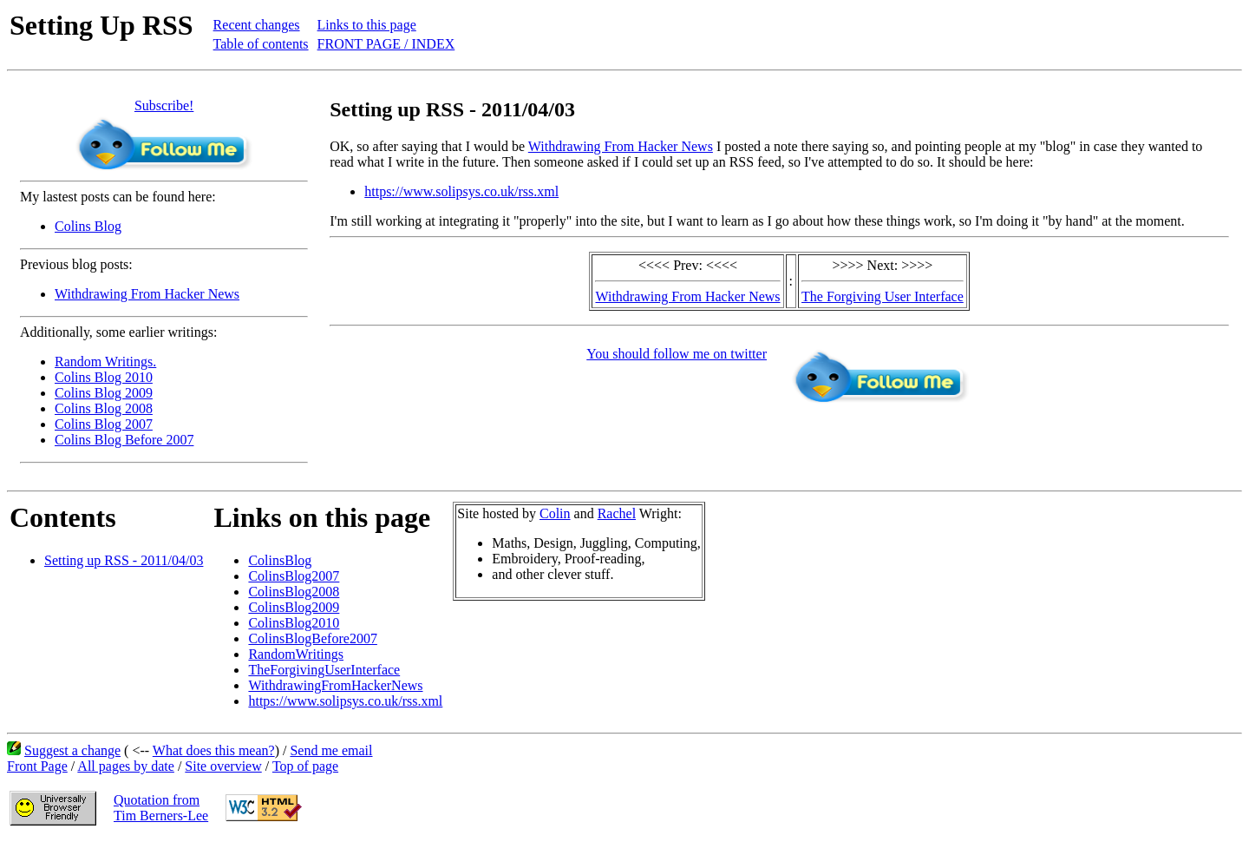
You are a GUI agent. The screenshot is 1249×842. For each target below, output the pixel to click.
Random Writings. (105, 361)
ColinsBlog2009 (293, 607)
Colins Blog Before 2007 (124, 439)
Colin (555, 513)
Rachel (617, 513)
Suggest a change (72, 750)
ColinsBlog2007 (293, 576)
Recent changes (256, 24)
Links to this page (366, 24)
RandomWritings (295, 654)
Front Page (37, 766)
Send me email (331, 750)
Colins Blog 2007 (104, 424)
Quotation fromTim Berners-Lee (161, 808)
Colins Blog (88, 226)
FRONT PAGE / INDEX (386, 43)
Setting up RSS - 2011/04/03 (123, 560)
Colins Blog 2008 (104, 408)
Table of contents (261, 43)
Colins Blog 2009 (104, 392)
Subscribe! (163, 105)
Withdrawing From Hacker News (147, 293)
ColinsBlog (279, 560)
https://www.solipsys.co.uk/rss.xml (461, 191)
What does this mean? (214, 750)
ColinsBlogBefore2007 (312, 638)
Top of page (305, 766)
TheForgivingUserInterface (324, 669)
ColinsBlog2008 (293, 591)
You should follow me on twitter (676, 353)
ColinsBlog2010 (293, 622)
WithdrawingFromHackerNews (335, 685)
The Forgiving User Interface (882, 296)
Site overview (223, 766)
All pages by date (125, 766)
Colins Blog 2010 (104, 377)
